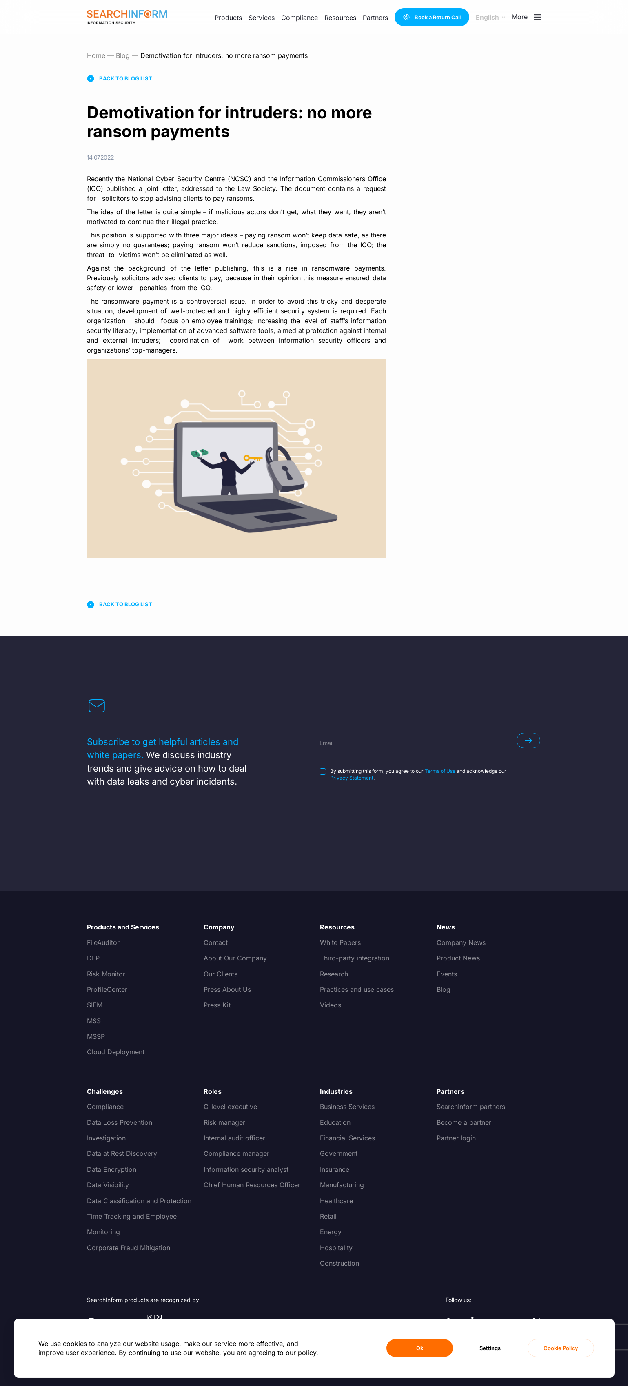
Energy (331, 1232)
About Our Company (235, 958)
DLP (93, 958)
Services (262, 11)
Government (338, 1153)
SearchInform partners (471, 1106)
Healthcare (336, 1201)
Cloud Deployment (115, 1052)
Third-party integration (354, 958)
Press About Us (227, 989)
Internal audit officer (234, 1138)
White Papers (340, 942)
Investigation (106, 1138)
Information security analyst (246, 1169)
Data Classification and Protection (139, 1201)
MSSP (96, 1036)
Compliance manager (236, 1153)
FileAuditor (103, 942)
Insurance (334, 1169)
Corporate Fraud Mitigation (128, 1248)
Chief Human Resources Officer (252, 1185)
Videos (330, 1005)
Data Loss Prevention (119, 1122)
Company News (461, 942)
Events (447, 974)
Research (334, 974)
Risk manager (224, 1122)
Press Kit (217, 1005)
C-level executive (230, 1106)
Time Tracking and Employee (132, 1216)
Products (228, 17)
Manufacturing (342, 1185)
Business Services (347, 1106)
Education (335, 1122)
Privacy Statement (351, 778)
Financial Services (347, 1138)
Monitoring (103, 1232)
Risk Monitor (106, 974)
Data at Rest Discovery (122, 1153)
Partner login (456, 1138)
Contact (216, 942)
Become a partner (464, 1122)
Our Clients (220, 974)
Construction (339, 1263)
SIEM (94, 1005)
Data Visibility (108, 1185)
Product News (458, 958)
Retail (328, 1216)
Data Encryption (111, 1169)
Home (96, 55)
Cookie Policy (561, 1348)
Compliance (105, 1106)
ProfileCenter (107, 989)
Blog (123, 55)
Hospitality (336, 1248)
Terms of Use (440, 771)
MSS (94, 1021)
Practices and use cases (357, 989)
